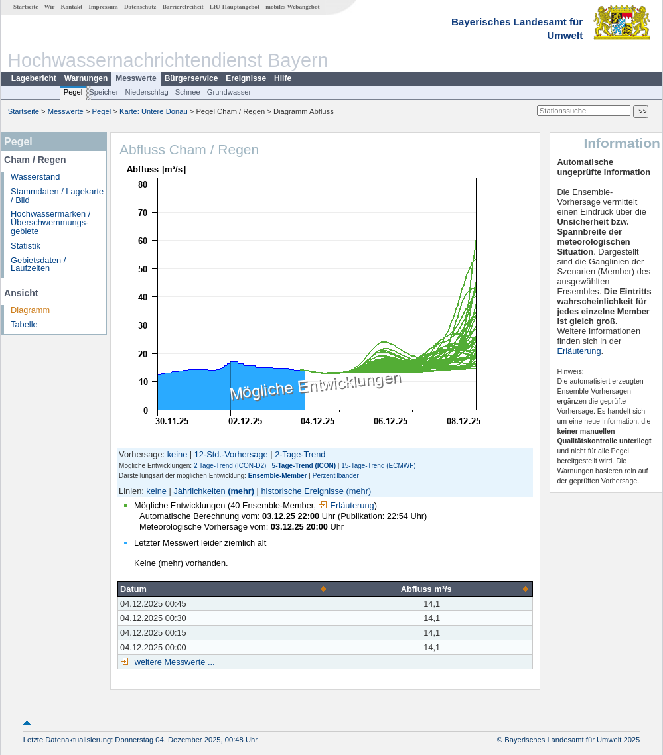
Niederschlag (146, 92)
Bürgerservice (191, 78)
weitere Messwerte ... (173, 662)
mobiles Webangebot (292, 6)
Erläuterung (346, 505)
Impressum (102, 6)
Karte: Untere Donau (153, 111)
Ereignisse (246, 78)
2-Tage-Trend (300, 454)
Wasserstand (35, 177)
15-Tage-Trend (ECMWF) (378, 465)
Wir (49, 6)
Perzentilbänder (336, 475)
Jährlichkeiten (199, 491)
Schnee (187, 92)
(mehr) (241, 491)
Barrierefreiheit (183, 6)
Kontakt (71, 6)
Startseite (25, 6)
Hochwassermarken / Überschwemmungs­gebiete (50, 222)
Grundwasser (229, 92)
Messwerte (135, 78)
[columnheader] (224, 588)
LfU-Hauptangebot (234, 6)
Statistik (25, 246)
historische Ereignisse (302, 491)
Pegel (73, 92)
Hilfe (282, 78)
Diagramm (30, 310)
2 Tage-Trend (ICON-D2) (230, 465)
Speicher (103, 92)
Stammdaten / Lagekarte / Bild (57, 195)
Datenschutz (140, 6)
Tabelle (24, 324)
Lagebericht (33, 78)
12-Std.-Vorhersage (231, 454)
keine (177, 454)
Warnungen (86, 78)
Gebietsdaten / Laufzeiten (38, 264)
